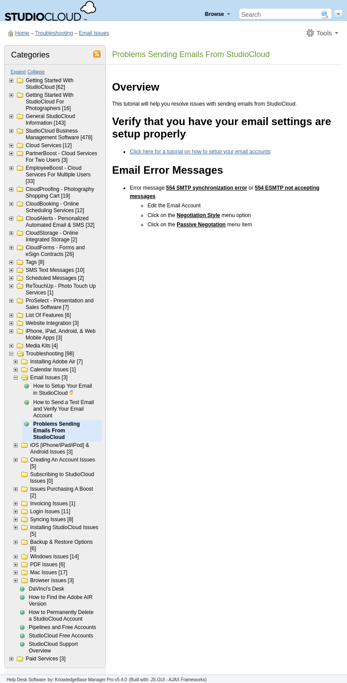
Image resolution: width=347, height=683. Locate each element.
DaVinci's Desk (46, 589)
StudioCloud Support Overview (53, 647)
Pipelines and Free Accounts (62, 627)
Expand (18, 71)
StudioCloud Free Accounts (61, 636)
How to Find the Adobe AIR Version (61, 600)
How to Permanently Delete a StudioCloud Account (61, 615)
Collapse (36, 71)
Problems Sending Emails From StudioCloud (56, 430)
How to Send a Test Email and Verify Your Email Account (63, 409)
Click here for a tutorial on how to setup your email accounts (200, 152)
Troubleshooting (54, 33)
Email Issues (94, 33)
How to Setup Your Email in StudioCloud (62, 390)
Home (22, 33)
